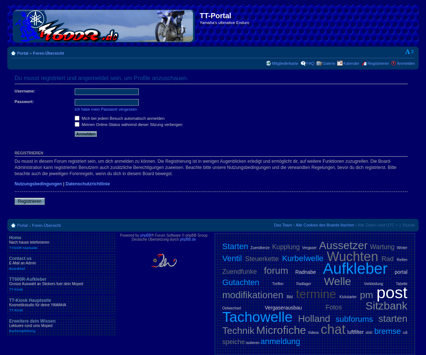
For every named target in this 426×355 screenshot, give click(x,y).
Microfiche (281, 330)
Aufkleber (355, 268)
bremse (387, 331)
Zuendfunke (239, 271)
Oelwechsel (231, 308)
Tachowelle (257, 317)
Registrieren (378, 63)
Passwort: (24, 101)
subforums (354, 319)
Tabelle (401, 284)
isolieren (252, 343)
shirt (369, 333)
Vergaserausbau (283, 308)
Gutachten (240, 282)
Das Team (283, 225)
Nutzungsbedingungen (38, 183)
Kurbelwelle (303, 258)
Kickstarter (347, 297)
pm (366, 294)
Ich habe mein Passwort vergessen (106, 109)
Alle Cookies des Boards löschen (325, 225)
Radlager (303, 284)
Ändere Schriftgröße (409, 51)
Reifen (402, 260)
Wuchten (352, 256)
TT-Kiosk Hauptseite (62, 305)
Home (62, 242)
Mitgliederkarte (285, 63)
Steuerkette (262, 259)
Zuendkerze (260, 248)
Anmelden (406, 63)
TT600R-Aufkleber (62, 284)
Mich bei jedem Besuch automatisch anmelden (120, 118)
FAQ (310, 63)
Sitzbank (386, 306)
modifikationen (253, 294)
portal (401, 272)
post (391, 292)
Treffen (278, 284)
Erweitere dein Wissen (62, 326)
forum (276, 270)
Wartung (382, 247)
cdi (405, 333)
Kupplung (286, 247)
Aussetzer (343, 245)
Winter (402, 248)
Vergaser (309, 248)
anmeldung (280, 341)
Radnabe (305, 272)
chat (333, 329)
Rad (388, 259)
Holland (314, 318)
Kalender (351, 63)
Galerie (329, 63)
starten (393, 318)
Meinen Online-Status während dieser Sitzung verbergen (128, 124)
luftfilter (355, 332)
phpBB (145, 235)
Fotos (333, 307)
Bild (290, 297)
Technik (238, 330)
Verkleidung (373, 284)
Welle (337, 281)
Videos (313, 333)
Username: (25, 91)
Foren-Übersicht (48, 53)
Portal (22, 53)
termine (316, 294)
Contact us (62, 263)
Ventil (232, 258)
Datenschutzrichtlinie (88, 183)
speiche (233, 342)
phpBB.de (188, 239)
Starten (235, 246)
